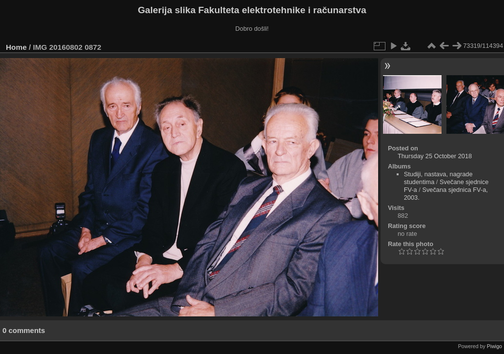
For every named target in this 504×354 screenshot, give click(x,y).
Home (16, 47)
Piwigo (494, 346)
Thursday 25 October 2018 (435, 156)
